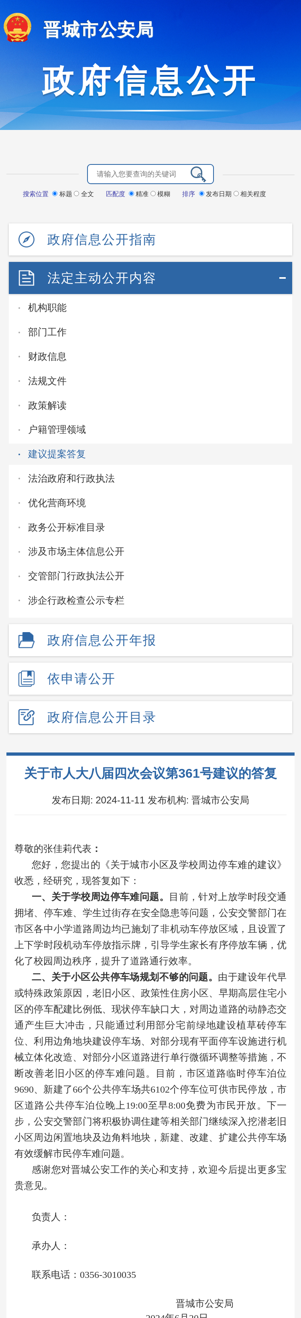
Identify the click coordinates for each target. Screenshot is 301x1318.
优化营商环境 (57, 502)
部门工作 (47, 331)
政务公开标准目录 (66, 527)
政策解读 (47, 405)
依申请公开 (81, 678)
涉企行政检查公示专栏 (76, 600)
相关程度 (250, 194)
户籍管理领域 (57, 429)
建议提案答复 (57, 453)
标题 (63, 194)
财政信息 (47, 356)
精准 (139, 194)
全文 (84, 194)
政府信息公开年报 (102, 640)
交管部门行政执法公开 (76, 575)
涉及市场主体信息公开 (76, 551)
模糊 (160, 194)
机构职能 (47, 307)
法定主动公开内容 (102, 278)
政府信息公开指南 (102, 239)
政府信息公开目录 (102, 717)
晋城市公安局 (98, 29)
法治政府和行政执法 (71, 478)
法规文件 (47, 380)
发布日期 (216, 194)
